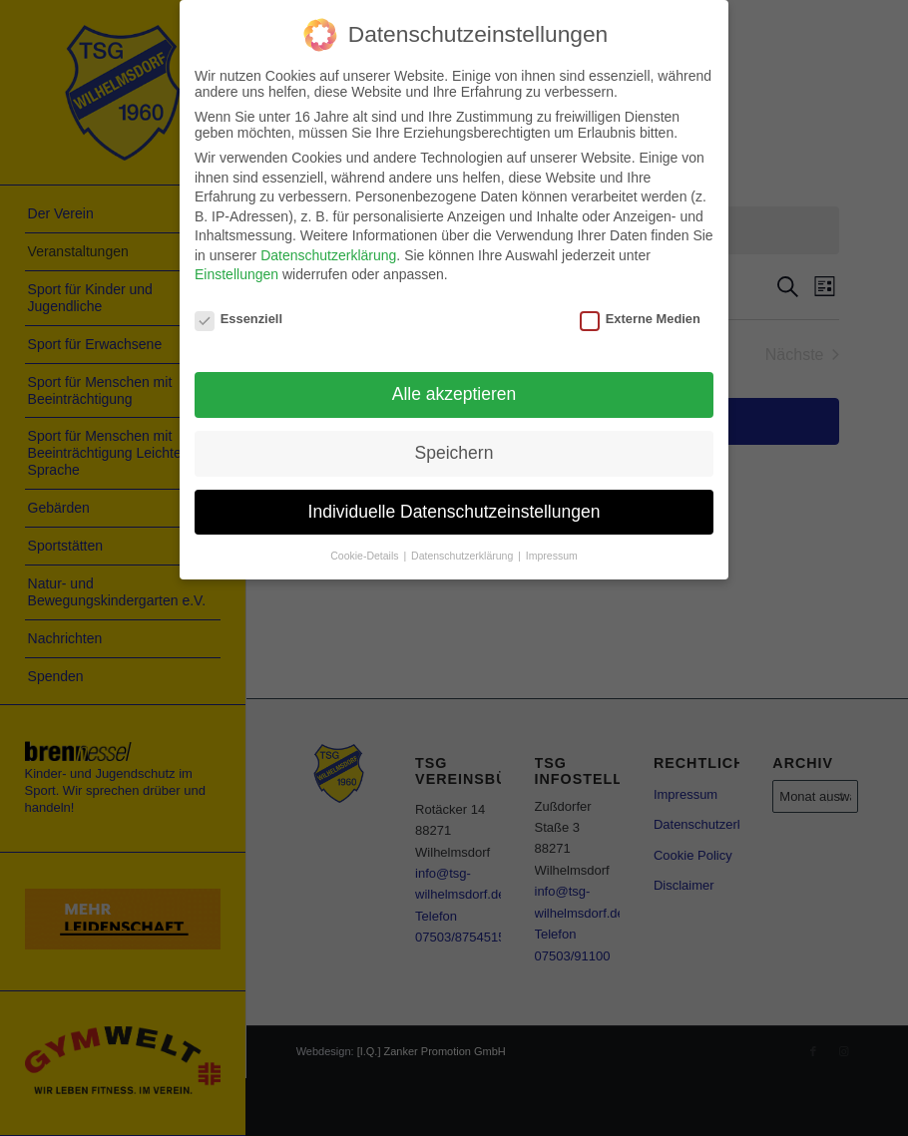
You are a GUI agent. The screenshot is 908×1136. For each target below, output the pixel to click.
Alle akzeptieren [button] (454, 394)
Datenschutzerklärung (328, 255)
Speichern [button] (454, 453)
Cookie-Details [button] (365, 556)
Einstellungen (236, 274)
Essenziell (238, 318)
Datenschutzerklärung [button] (463, 556)
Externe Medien (640, 318)
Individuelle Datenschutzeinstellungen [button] (454, 512)
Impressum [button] (552, 556)
